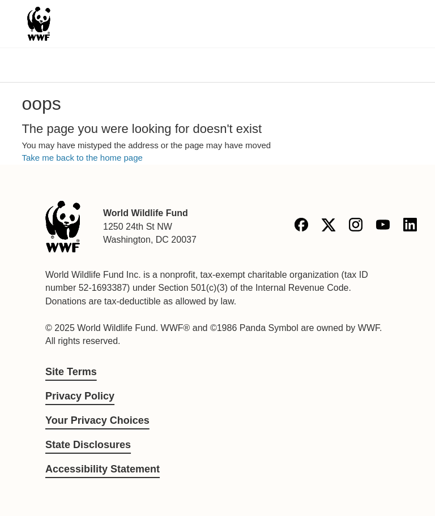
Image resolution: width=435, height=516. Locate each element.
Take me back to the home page (82, 157)
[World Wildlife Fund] (62, 226)
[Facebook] (301, 226)
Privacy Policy (79, 396)
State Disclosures (88, 444)
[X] (328, 226)
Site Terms (71, 371)
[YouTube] (383, 226)
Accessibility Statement (102, 469)
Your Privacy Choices (97, 420)
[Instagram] (355, 226)
